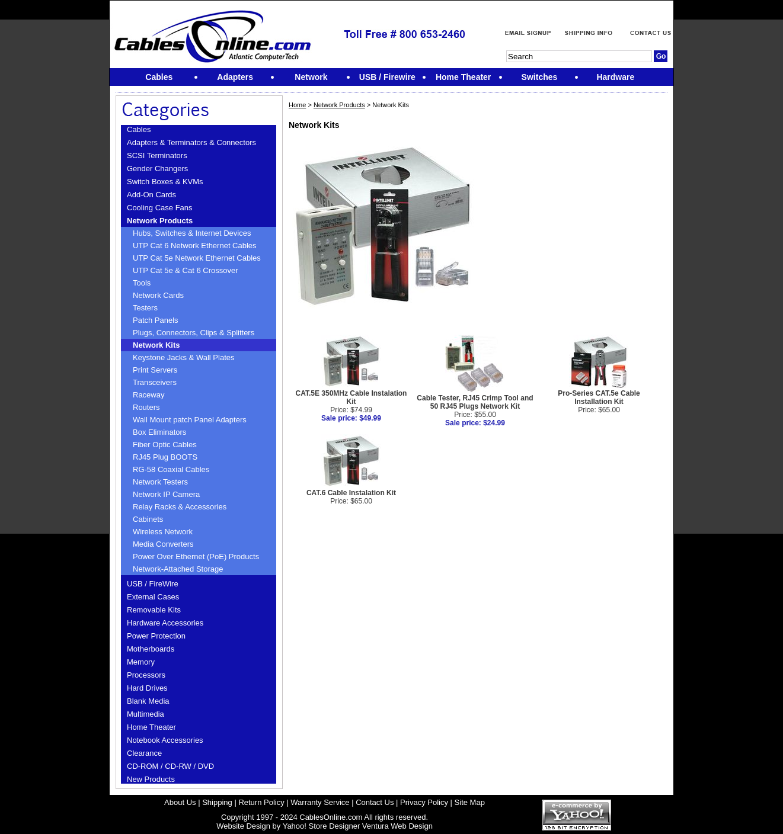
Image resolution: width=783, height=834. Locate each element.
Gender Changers (157, 168)
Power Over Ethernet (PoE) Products (196, 556)
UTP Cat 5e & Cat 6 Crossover (185, 270)
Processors (146, 675)
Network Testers (160, 481)
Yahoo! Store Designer (321, 826)
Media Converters (163, 544)
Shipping (217, 802)
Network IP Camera (166, 494)
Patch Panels (155, 320)
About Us (180, 802)
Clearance (144, 753)
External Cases (153, 596)
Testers (145, 307)
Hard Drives (147, 688)
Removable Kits (154, 609)
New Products (151, 779)
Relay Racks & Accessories (179, 506)
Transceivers (155, 382)
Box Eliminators (159, 432)
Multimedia (145, 714)
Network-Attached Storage (178, 568)
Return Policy (261, 802)
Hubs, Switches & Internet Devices (192, 233)
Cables (139, 129)
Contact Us (375, 802)
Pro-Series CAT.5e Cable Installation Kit (599, 397)
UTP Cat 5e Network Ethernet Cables (197, 258)
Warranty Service (319, 802)
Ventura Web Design (397, 826)
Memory (141, 661)
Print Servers (155, 369)
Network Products (160, 220)
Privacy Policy (424, 802)
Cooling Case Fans (160, 207)
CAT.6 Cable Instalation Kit (351, 493)
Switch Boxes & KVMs (165, 181)
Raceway (148, 394)
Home (297, 104)
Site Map (470, 802)
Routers (146, 407)
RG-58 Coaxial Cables (171, 469)
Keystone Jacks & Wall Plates (183, 357)
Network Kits (156, 345)
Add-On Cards (151, 194)
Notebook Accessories (165, 740)
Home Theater (151, 727)
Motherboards (150, 648)
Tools (142, 282)
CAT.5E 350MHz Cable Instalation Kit (351, 397)
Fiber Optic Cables (165, 444)
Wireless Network (163, 531)
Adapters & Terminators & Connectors (191, 142)
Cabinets (148, 519)
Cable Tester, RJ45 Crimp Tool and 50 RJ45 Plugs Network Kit (475, 402)
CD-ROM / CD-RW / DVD (170, 766)
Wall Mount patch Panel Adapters (190, 419)
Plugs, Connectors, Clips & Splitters (193, 332)
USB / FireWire (152, 583)
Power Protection (156, 635)
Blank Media (148, 701)
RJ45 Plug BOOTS (165, 457)
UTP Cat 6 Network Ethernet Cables (195, 245)
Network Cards (158, 295)
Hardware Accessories (165, 622)
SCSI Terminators (157, 155)
